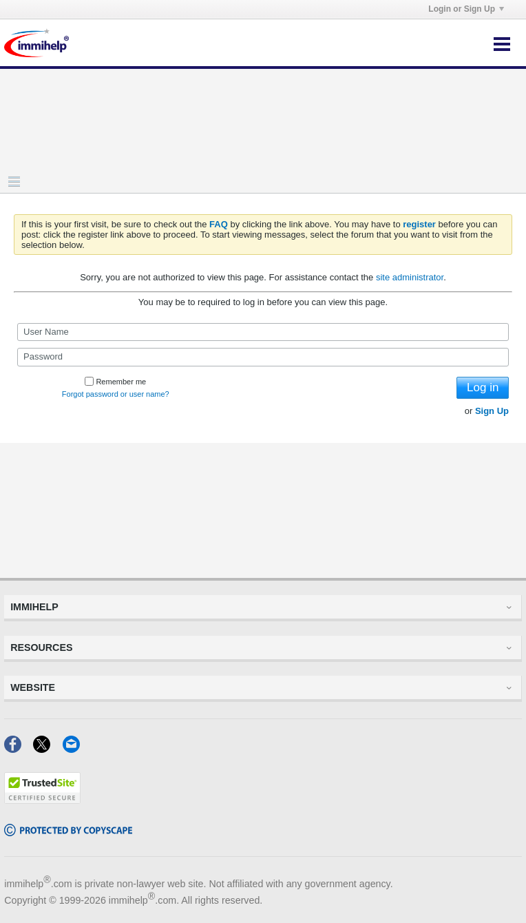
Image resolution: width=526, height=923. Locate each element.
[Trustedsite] (42, 799)
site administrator (409, 277)
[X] (47, 748)
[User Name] (263, 332)
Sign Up (492, 411)
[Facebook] (18, 748)
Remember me (115, 381)
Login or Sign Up (466, 9)
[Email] (75, 748)
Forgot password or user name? (115, 394)
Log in (482, 387)
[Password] (263, 357)
